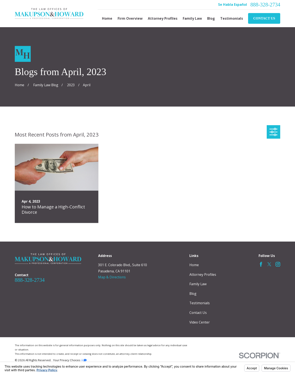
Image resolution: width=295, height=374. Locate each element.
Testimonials (199, 303)
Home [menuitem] (107, 18)
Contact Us (264, 18)
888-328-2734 (265, 4)
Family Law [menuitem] (192, 18)
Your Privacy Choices (70, 360)
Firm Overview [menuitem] (130, 18)
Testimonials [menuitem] (231, 18)
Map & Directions (112, 277)
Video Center (199, 322)
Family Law (198, 284)
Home (194, 265)
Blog (192, 293)
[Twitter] (269, 264)
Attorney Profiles (202, 274)
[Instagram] (278, 264)
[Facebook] (261, 264)
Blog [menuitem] (211, 18)
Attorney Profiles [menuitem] (162, 18)
